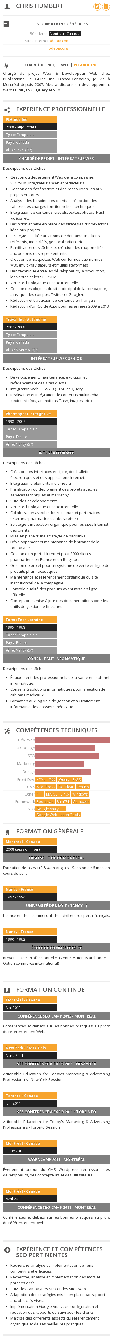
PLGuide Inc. (86, 64)
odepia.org (58, 48)
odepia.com (59, 40)
